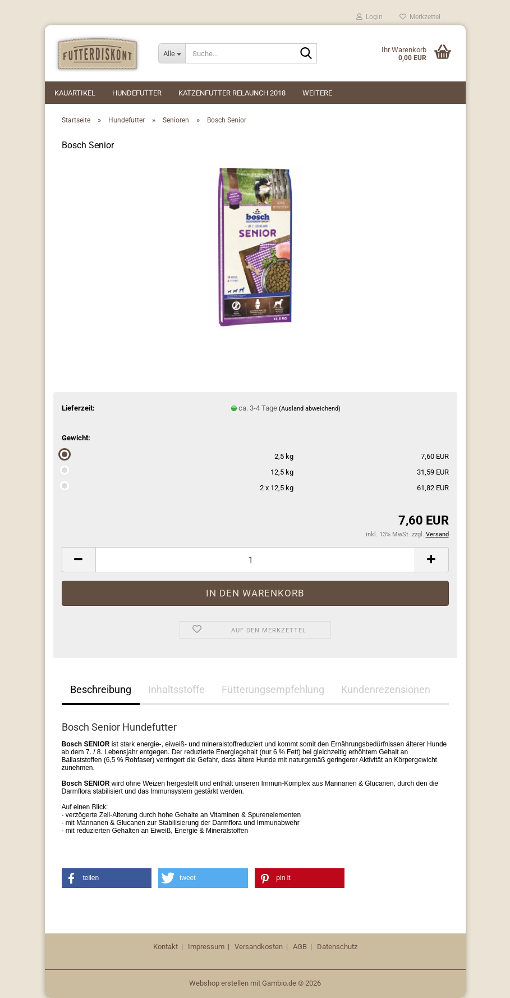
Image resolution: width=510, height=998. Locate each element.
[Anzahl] (255, 559)
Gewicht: (76, 438)
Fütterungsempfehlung (273, 689)
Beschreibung (100, 689)
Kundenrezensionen (385, 689)
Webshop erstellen (219, 983)
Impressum (206, 946)
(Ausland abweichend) (310, 408)
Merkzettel (419, 17)
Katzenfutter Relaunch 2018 (232, 93)
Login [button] (369, 17)
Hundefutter (137, 93)
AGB (300, 946)
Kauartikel (74, 93)
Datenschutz (337, 946)
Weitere (317, 93)
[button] (78, 559)
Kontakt (165, 946)
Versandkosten (259, 946)
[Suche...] (171, 53)
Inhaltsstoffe (176, 689)
